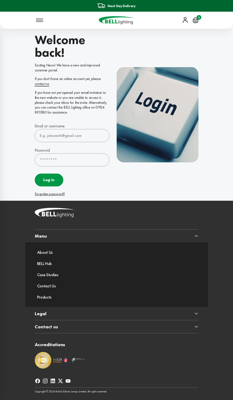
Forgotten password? (50, 194)
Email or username (50, 126)
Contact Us (46, 286)
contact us (42, 83)
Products (44, 297)
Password (42, 150)
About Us (45, 252)
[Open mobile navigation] (39, 20)
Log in (48, 179)
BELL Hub (44, 263)
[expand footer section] (116, 236)
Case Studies (47, 274)
